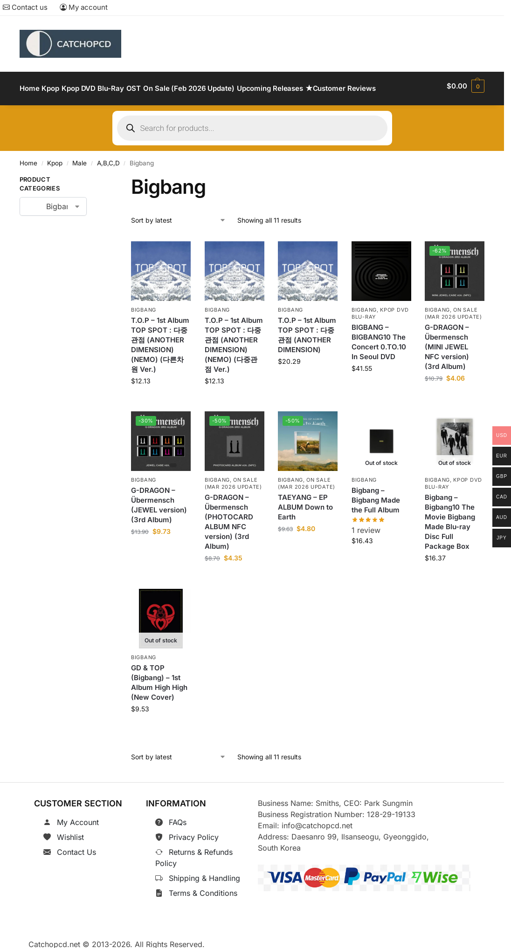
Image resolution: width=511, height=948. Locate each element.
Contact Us (76, 847)
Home (28, 158)
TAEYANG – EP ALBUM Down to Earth (305, 502)
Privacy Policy (194, 832)
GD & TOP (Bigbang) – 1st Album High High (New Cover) (159, 677)
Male (79, 158)
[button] (465, 86)
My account (84, 7)
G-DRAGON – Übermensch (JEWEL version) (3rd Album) (159, 500)
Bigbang (143, 304)
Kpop (54, 158)
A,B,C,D (108, 158)
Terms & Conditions (203, 888)
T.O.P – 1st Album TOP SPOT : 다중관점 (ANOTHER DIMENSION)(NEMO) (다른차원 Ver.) (160, 339)
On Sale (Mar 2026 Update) (453, 308)
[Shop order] (178, 215)
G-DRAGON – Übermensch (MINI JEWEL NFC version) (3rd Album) (447, 342)
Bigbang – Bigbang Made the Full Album (376, 495)
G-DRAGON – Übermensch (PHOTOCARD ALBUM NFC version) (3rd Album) (229, 517)
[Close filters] (101, 176)
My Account (78, 817)
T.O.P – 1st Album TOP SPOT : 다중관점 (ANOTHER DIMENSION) (307, 330)
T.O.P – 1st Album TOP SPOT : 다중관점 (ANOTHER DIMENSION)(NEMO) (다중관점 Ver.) (234, 339)
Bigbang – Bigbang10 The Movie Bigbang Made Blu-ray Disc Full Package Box (450, 517)
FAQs (177, 817)
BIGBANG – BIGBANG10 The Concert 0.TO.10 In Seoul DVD (379, 337)
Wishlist (70, 832)
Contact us (25, 7)
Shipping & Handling (204, 873)
